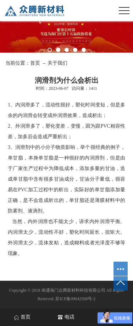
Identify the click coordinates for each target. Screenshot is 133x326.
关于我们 (57, 63)
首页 (35, 63)
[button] (50, 50)
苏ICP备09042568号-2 (75, 298)
